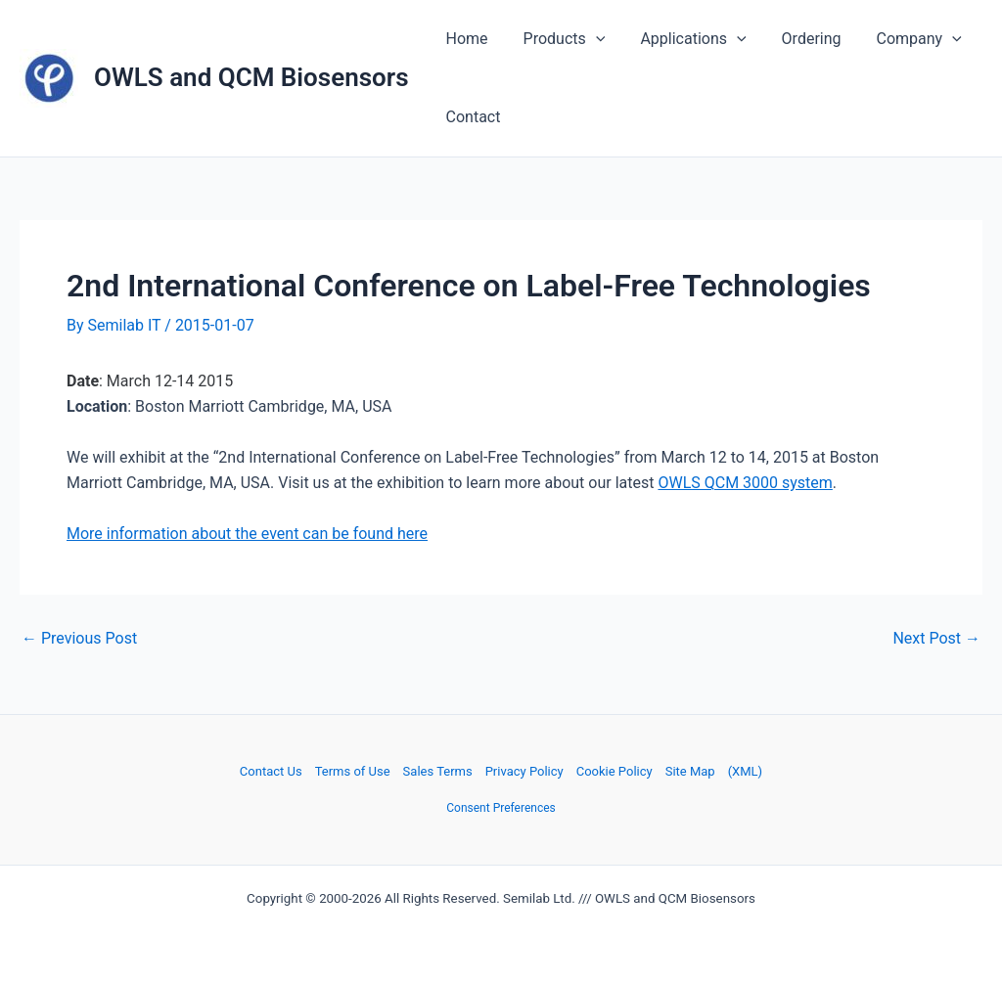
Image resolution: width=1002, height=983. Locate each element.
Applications (683, 39)
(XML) (745, 771)
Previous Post (79, 639)
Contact (471, 117)
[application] (590, 39)
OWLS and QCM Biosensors (251, 77)
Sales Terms (438, 771)
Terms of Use (352, 771)
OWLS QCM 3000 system (745, 482)
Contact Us (271, 771)
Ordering (798, 38)
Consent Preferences (500, 808)
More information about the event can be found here (247, 533)
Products (559, 39)
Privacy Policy (524, 771)
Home (465, 38)
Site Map (690, 771)
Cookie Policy (614, 771)
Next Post (936, 639)
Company (901, 39)
